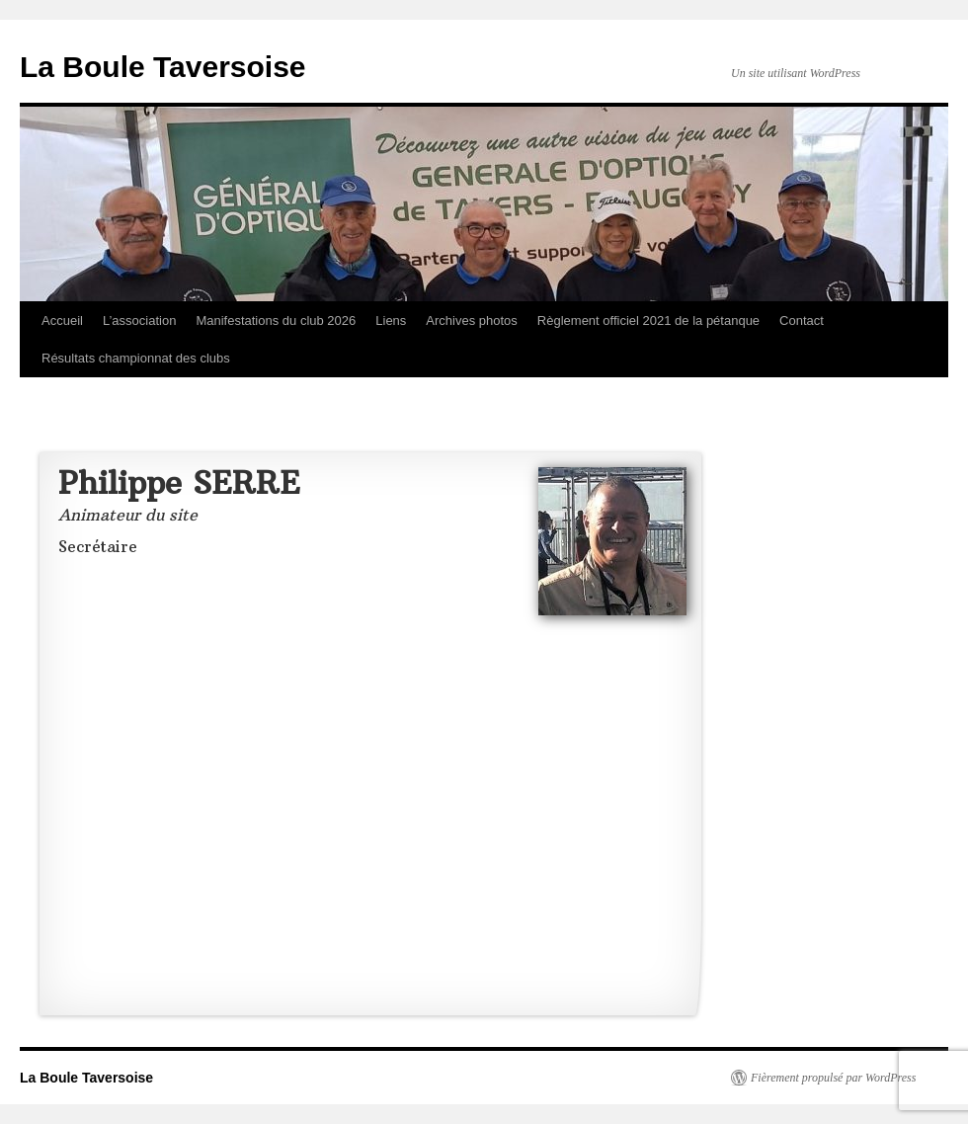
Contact (801, 320)
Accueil (62, 320)
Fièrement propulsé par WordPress (833, 1077)
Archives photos (472, 320)
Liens (390, 320)
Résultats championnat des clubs (135, 358)
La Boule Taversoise (163, 66)
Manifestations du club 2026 (276, 320)
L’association (139, 320)
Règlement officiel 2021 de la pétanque (648, 320)
